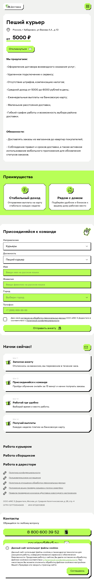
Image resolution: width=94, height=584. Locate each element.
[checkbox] (5, 319)
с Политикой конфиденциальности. (60, 560)
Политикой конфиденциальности (42, 320)
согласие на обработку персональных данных (43, 318)
